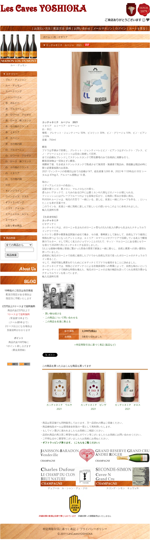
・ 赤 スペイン (11, 138)
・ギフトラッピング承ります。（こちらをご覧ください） (70, 442)
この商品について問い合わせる (61, 317)
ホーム (46, 37)
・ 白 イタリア (11, 173)
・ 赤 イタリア (11, 132)
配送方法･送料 (62, 28)
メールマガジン (102, 28)
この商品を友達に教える (58, 321)
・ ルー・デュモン (12, 85)
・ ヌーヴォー (10, 219)
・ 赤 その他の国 (12, 143)
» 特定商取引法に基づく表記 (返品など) (94, 344)
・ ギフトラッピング (13, 202)
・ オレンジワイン (12, 190)
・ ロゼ (6, 184)
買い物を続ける (53, 313)
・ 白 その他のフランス (16, 167)
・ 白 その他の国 (12, 179)
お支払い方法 (42, 28)
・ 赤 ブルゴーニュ (13, 108)
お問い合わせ (82, 28)
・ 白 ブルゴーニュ (13, 149)
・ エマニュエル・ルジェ (16, 214)
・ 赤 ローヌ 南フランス (17, 120)
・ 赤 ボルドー (11, 103)
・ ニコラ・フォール (13, 208)
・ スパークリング (12, 91)
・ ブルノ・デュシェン (14, 79)
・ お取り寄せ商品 (12, 225)
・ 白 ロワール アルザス (17, 155)
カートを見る (137, 28)
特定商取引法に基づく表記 (59, 529)
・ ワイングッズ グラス (16, 196)
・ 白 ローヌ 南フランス (17, 161)
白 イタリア (61, 37)
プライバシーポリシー (93, 529)
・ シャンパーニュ (12, 97)
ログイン (120, 28)
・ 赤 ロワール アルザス (17, 114)
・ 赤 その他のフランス (16, 126)
